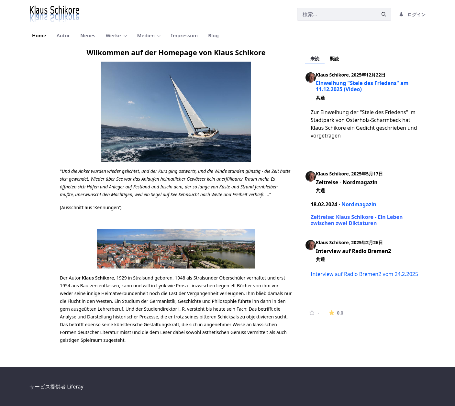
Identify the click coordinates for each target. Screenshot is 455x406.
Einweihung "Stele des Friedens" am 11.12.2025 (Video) (362, 86)
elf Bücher (241, 285)
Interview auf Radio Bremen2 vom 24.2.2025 (364, 274)
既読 (334, 58)
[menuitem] (39, 35)
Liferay (75, 386)
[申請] (384, 14)
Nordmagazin (358, 204)
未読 (314, 58)
